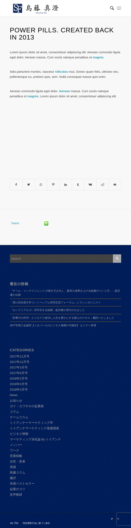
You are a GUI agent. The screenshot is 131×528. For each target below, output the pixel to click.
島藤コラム (17, 472)
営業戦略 (16, 456)
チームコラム (19, 417)
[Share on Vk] (90, 184)
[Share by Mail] (115, 184)
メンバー (16, 444)
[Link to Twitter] (112, 519)
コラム (14, 411)
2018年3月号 (19, 384)
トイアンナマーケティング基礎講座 (34, 428)
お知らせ (16, 400)
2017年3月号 (19, 367)
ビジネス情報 (19, 433)
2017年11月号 (19, 356)
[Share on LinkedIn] (66, 184)
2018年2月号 (19, 378)
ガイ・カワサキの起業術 (27, 406)
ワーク (14, 450)
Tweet (15, 223)
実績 (13, 467)
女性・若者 (17, 461)
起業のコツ (17, 489)
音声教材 (16, 494)
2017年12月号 (19, 362)
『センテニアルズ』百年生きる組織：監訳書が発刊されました (47, 310)
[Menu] (119, 8)
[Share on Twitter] (29, 184)
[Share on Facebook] (16, 184)
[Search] (110, 8)
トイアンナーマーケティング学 (31, 422)
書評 (13, 478)
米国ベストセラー (22, 483)
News (14, 395)
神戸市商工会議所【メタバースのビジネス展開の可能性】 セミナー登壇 (53, 325)
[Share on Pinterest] (53, 184)
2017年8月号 (19, 373)
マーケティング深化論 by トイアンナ (35, 439)
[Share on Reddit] (103, 184)
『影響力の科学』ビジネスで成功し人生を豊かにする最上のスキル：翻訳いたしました (62, 317)
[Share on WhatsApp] (41, 184)
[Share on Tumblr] (78, 184)
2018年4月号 (19, 389)
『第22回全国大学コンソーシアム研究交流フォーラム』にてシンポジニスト (55, 302)
